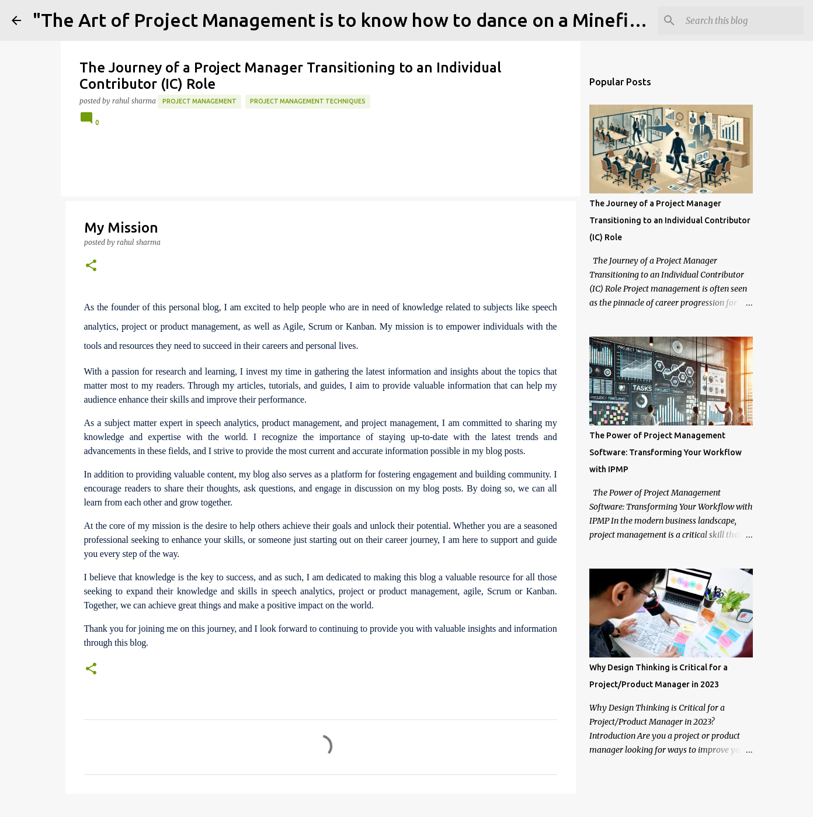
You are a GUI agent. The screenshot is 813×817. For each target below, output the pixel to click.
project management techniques (308, 101)
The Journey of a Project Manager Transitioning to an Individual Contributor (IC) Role (670, 220)
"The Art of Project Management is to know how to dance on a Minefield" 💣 (362, 19)
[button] (91, 266)
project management (199, 101)
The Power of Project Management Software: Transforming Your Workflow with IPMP (665, 452)
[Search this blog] (742, 20)
